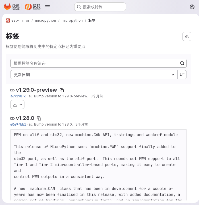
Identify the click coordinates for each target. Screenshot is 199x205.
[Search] (180, 63)
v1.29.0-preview (36, 90)
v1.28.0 (25, 118)
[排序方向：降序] (180, 74)
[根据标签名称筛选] (93, 63)
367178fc (18, 96)
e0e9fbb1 (18, 124)
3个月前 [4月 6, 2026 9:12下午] (81, 124)
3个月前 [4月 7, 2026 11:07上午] (96, 96)
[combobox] (92, 74)
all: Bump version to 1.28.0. (51, 124)
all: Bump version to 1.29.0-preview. (58, 96)
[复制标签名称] (61, 90)
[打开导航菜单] (47, 6)
